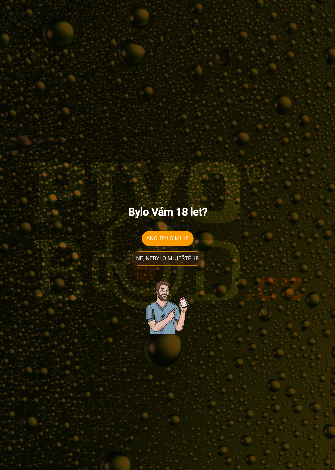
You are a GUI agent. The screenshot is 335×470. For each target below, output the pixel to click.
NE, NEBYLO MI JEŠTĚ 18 (167, 258)
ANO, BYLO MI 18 (167, 238)
